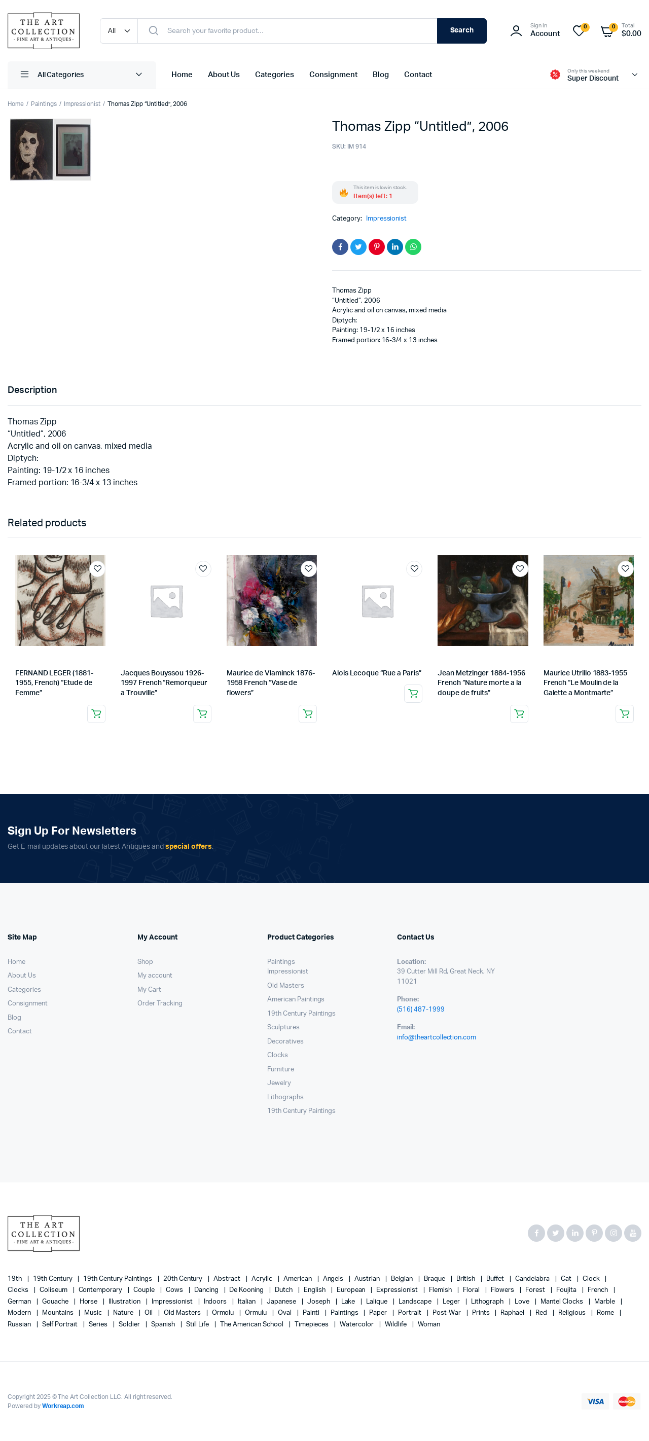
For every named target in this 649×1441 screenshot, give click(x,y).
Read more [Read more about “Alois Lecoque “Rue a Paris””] (413, 693)
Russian (20, 1324)
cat (567, 1279)
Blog (381, 75)
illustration (125, 1302)
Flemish (441, 1290)
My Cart (149, 990)
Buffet (496, 1279)
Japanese (282, 1302)
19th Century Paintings (301, 1014)
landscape (416, 1302)
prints (481, 1313)
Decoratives (285, 1041)
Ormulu (256, 1313)
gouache (56, 1302)
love (523, 1302)
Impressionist (82, 104)
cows (175, 1290)
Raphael (513, 1313)
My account (154, 975)
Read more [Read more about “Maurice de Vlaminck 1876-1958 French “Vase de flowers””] (308, 714)
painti (312, 1313)
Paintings (44, 104)
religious (572, 1313)
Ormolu (224, 1313)
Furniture (280, 1069)
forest (536, 1290)
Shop (145, 962)
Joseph (319, 1302)
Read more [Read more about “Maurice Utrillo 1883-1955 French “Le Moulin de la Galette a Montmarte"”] (625, 714)
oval (285, 1313)
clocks (19, 1290)
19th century (53, 1279)
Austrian (367, 1279)
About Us (224, 75)
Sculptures (283, 1027)
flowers (503, 1290)
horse (89, 1302)
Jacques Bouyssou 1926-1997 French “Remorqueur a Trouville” (164, 683)
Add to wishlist (97, 569)
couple (144, 1290)
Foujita (567, 1290)
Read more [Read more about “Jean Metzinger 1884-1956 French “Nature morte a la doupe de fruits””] (519, 714)
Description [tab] (32, 390)
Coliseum (54, 1290)
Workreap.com (63, 1406)
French (598, 1290)
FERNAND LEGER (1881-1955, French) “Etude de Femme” (54, 683)
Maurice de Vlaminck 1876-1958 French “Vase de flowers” (271, 683)
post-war (447, 1313)
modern (20, 1313)
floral (472, 1290)
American (298, 1279)
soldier (130, 1324)
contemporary (101, 1290)
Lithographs (285, 1097)
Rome (606, 1313)
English (315, 1290)
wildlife (396, 1324)
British (466, 1279)
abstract (227, 1279)
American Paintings (295, 999)
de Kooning (247, 1290)
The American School (252, 1324)
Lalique (377, 1302)
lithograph (488, 1302)
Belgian (402, 1279)
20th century (183, 1279)
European (352, 1290)
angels (334, 1279)
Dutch (284, 1290)
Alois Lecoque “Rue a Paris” (376, 673)
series (99, 1324)
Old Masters (285, 986)
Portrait (410, 1313)
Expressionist (397, 1290)
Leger (452, 1302)
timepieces (313, 1324)
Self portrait (61, 1324)
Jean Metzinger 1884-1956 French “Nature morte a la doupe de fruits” (481, 683)
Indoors (216, 1302)
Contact (418, 75)
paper (378, 1313)
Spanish (163, 1324)
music (93, 1313)
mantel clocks (562, 1302)
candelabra (533, 1279)
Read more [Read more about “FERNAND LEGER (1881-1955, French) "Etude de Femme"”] (96, 714)
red (542, 1313)
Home (182, 75)
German (20, 1302)
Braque (435, 1279)
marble (605, 1302)
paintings (345, 1313)
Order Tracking (160, 1003)
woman (429, 1324)
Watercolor (357, 1324)
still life (198, 1324)
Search (462, 30)
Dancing (207, 1290)
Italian (247, 1302)
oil (149, 1313)
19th (15, 1279)
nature (124, 1313)
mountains (58, 1313)
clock (592, 1279)
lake (349, 1302)
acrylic (262, 1279)
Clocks (277, 1055)
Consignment (333, 75)
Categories (275, 75)
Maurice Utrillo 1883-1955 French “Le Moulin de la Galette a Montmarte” (585, 683)
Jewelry (279, 1083)
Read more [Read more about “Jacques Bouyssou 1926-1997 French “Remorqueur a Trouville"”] (202, 714)
